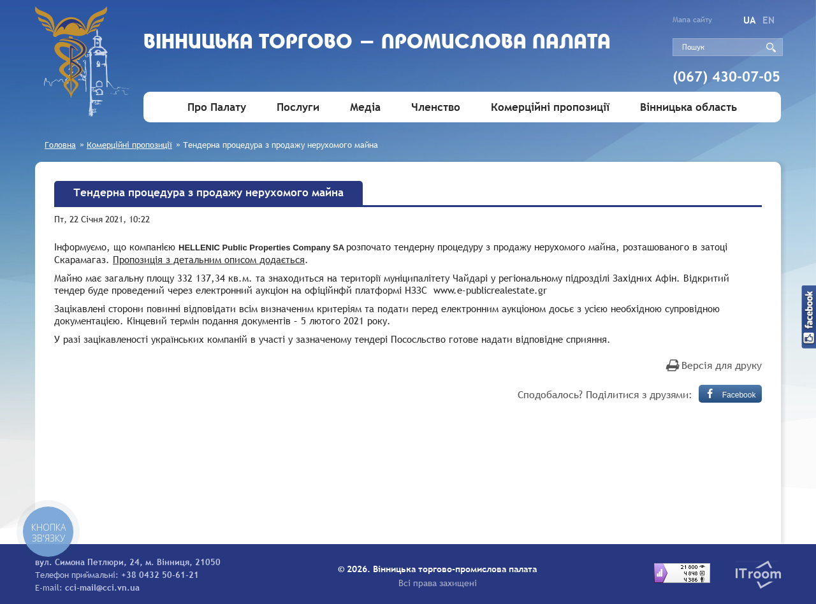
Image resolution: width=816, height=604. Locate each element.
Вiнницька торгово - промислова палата (377, 43)
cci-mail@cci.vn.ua (102, 587)
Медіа (365, 107)
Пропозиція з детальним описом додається (209, 259)
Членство (435, 107)
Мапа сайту (692, 20)
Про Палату (216, 107)
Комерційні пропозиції (550, 107)
